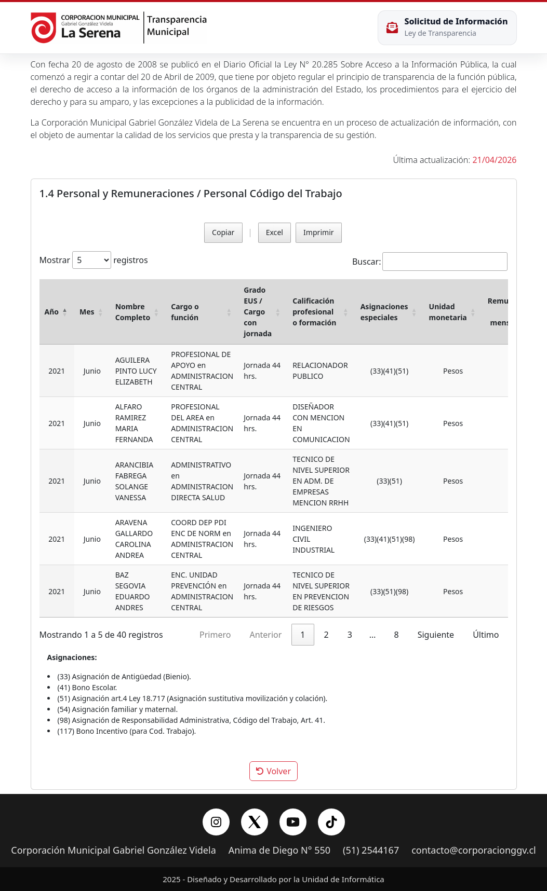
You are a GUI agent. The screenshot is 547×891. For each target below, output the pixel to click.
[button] (65, 311)
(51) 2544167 (371, 850)
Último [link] (486, 634)
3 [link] (350, 634)
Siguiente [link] (436, 634)
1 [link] (302, 634)
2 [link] (326, 634)
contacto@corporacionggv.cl (473, 850)
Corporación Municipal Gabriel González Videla (113, 850)
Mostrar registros (93, 260)
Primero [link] (215, 634)
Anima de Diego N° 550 (279, 850)
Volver (273, 771)
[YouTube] (292, 821)
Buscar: (366, 261)
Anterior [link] (265, 634)
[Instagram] (216, 821)
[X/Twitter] (254, 821)
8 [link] (396, 634)
